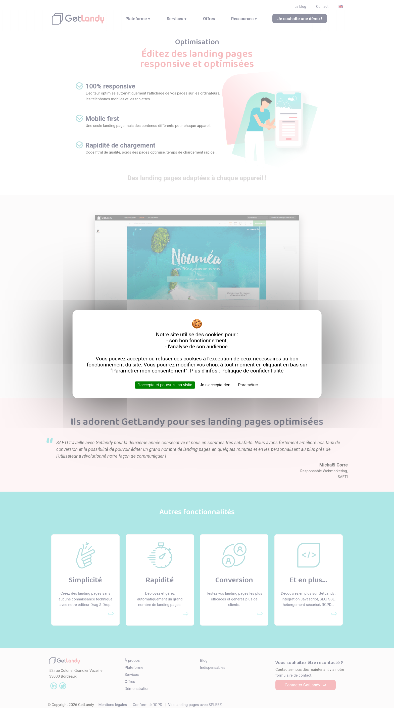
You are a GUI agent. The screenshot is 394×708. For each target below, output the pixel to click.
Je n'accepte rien (215, 385)
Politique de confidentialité (252, 371)
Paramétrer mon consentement (148, 371)
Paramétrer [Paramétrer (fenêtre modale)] (248, 385)
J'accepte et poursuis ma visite (165, 385)
